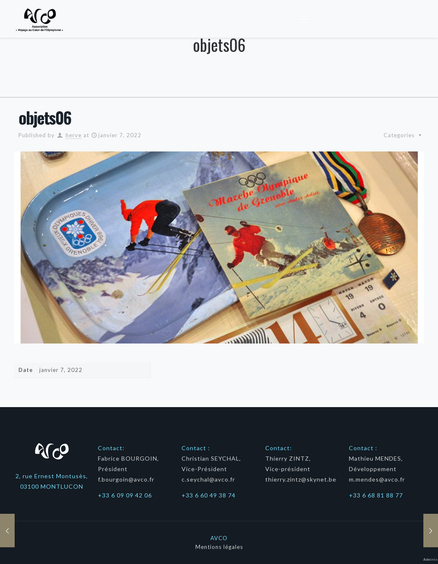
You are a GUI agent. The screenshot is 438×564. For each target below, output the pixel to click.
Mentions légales (219, 546)
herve (73, 135)
